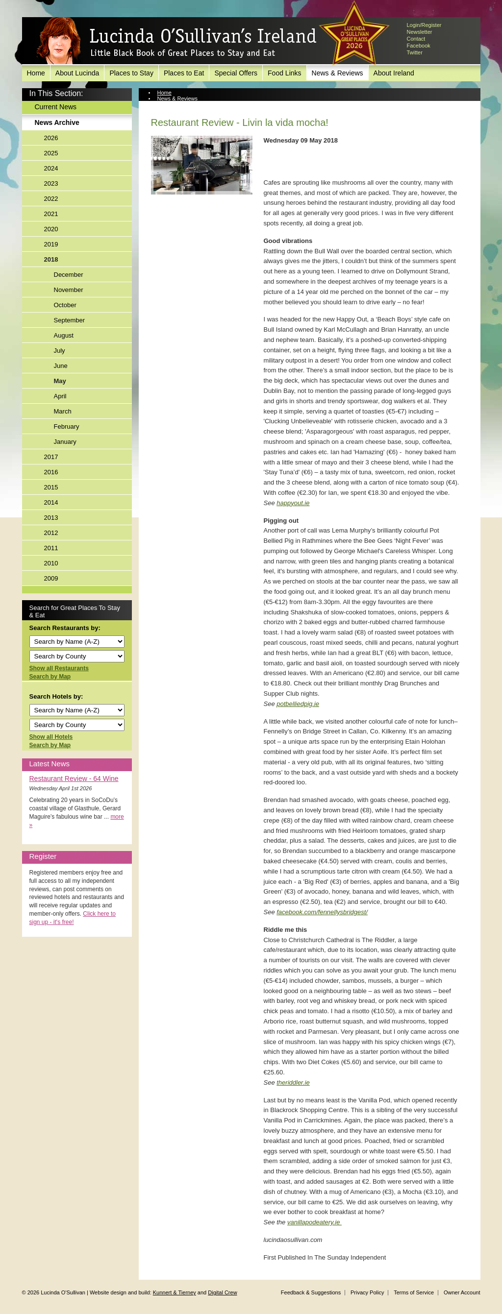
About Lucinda (77, 73)
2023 (51, 183)
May (60, 381)
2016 (51, 472)
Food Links (284, 73)
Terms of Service (414, 1292)
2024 (51, 168)
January (65, 441)
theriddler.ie (292, 1082)
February (66, 426)
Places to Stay (131, 73)
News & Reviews (337, 73)
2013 (51, 517)
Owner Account (462, 1292)
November (68, 289)
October (65, 305)
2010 (51, 563)
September (69, 320)
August (64, 335)
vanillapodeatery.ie (314, 1222)
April (60, 396)
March (63, 411)
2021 (51, 214)
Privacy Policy (367, 1292)
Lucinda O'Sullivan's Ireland (176, 41)
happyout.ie (292, 503)
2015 (51, 487)
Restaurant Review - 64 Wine (74, 778)
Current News (56, 107)
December (68, 274)
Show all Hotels (51, 736)
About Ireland (394, 73)
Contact (416, 39)
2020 (51, 229)
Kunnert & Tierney (174, 1292)
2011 (51, 548)
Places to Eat (184, 73)
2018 (51, 259)
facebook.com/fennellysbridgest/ (322, 912)
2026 (51, 138)
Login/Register (424, 25)
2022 (51, 198)
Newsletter (419, 32)
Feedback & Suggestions (311, 1292)
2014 (51, 502)
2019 (51, 244)
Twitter (415, 52)
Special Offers (235, 73)
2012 (51, 532)
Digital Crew (222, 1292)
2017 (51, 457)
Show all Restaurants (59, 668)
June (61, 365)
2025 (51, 153)
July (59, 350)
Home (36, 73)
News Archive (57, 122)
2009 (51, 578)
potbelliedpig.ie (297, 703)
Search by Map (50, 676)
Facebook (418, 46)
